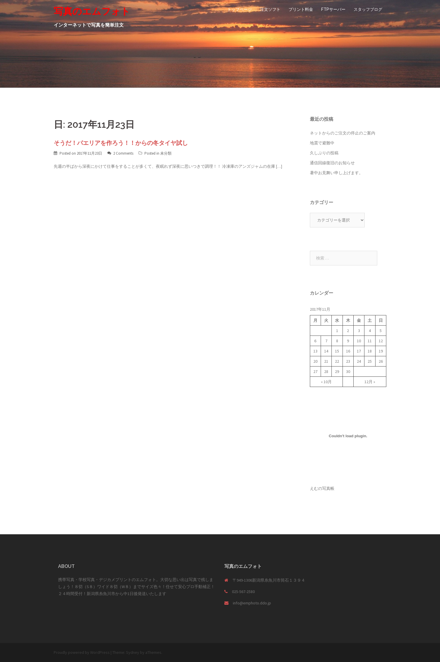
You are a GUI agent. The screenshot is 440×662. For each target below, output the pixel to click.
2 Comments (123, 153)
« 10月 (326, 381)
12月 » (369, 381)
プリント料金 (301, 9)
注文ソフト (270, 9)
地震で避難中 (322, 143)
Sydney (132, 652)
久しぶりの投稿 (324, 152)
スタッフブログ (368, 9)
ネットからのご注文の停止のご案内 (342, 133)
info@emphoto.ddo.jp (252, 603)
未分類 (166, 153)
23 (348, 361)
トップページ (239, 9)
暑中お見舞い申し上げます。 (336, 172)
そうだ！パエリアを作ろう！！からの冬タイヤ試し (121, 142)
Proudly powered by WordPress (82, 652)
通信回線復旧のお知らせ (332, 162)
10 (359, 340)
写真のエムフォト (92, 11)
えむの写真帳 (322, 488)
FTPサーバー (333, 9)
